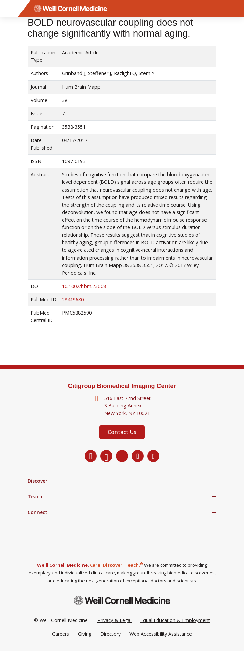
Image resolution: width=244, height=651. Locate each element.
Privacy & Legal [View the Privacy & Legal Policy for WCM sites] (114, 620)
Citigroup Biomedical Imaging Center (122, 386)
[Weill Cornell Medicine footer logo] (122, 601)
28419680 (73, 299)
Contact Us (122, 432)
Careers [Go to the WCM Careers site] (60, 634)
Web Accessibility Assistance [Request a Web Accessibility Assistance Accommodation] (160, 634)
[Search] (235, 8)
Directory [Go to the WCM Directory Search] (110, 634)
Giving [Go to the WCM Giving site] (84, 634)
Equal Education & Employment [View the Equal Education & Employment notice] (175, 620)
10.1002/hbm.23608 (84, 286)
